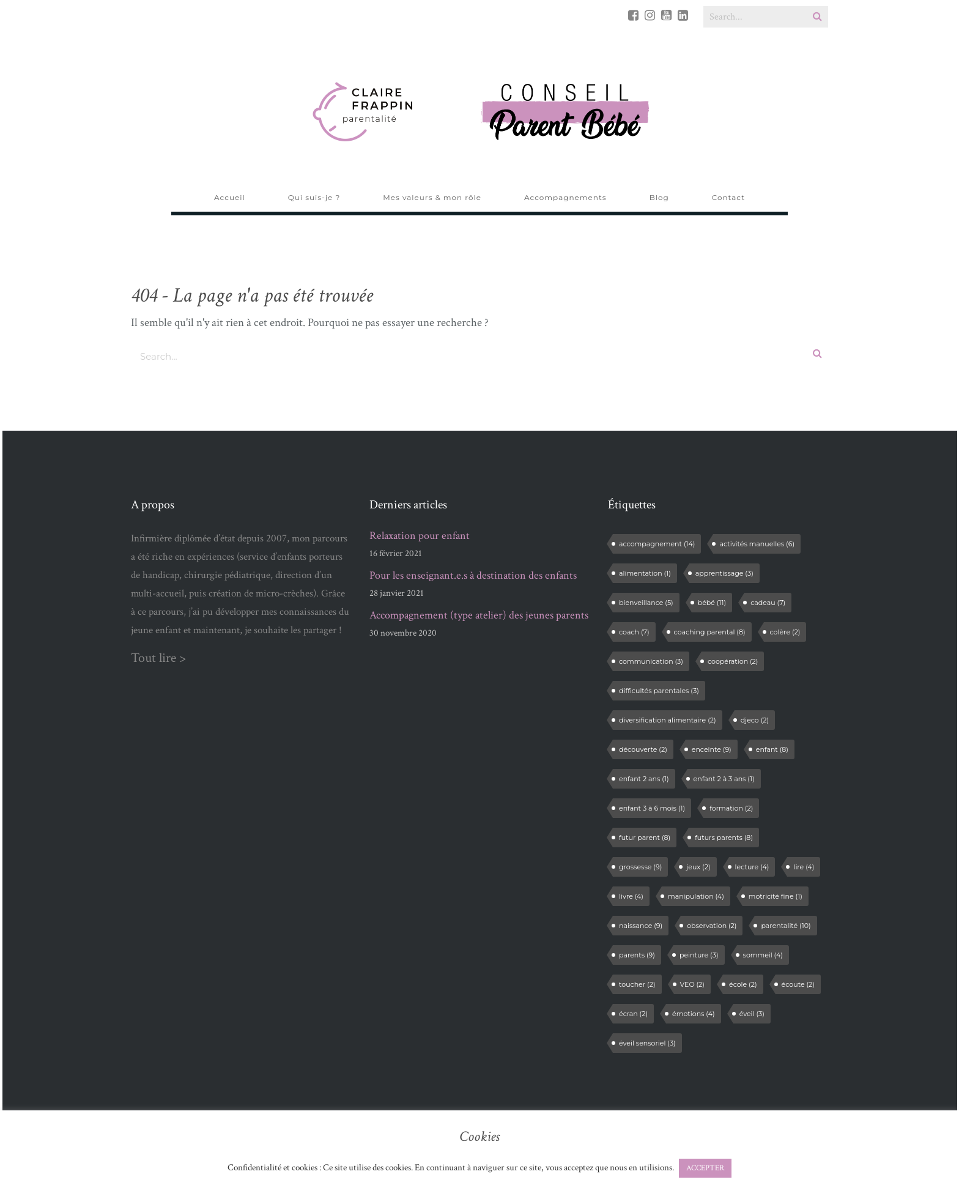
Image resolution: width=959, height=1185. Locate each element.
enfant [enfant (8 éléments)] (772, 749)
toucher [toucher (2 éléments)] (637, 984)
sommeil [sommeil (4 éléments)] (763, 955)
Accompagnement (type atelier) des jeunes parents (478, 615)
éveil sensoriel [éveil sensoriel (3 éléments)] (647, 1043)
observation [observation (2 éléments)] (711, 925)
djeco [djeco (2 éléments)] (755, 720)
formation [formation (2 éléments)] (731, 808)
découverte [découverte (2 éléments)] (643, 749)
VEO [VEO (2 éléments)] (692, 984)
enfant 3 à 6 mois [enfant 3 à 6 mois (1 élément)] (652, 808)
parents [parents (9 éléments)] (637, 955)
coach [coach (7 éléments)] (634, 632)
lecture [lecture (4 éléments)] (752, 867)
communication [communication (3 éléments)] (651, 661)
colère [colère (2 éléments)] (785, 632)
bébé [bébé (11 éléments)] (712, 602)
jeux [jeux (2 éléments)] (698, 867)
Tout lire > (159, 658)
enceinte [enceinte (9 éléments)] (711, 749)
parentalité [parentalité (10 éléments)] (785, 925)
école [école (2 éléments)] (743, 984)
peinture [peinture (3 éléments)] (699, 955)
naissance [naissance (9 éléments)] (640, 925)
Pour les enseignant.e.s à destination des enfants (473, 575)
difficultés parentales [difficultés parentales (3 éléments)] (659, 690)
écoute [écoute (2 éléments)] (798, 984)
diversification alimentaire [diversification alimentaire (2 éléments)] (667, 720)
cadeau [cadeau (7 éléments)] (767, 602)
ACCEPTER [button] (705, 1168)
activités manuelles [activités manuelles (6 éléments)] (756, 544)
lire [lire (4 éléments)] (803, 867)
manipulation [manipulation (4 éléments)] (696, 896)
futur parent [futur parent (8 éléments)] (644, 837)
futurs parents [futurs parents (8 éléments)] (724, 837)
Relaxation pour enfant (419, 536)
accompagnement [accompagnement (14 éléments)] (657, 544)
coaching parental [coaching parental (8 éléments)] (710, 632)
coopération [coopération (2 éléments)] (733, 661)
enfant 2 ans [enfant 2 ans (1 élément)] (644, 779)
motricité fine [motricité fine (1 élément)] (775, 896)
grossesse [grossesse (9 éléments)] (640, 867)
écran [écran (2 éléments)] (633, 1013)
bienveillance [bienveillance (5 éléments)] (646, 602)
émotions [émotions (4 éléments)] (693, 1013)
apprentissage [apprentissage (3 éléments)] (724, 573)
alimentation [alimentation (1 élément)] (645, 573)
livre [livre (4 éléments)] (631, 896)
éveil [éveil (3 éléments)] (752, 1013)
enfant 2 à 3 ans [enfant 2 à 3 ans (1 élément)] (724, 779)
